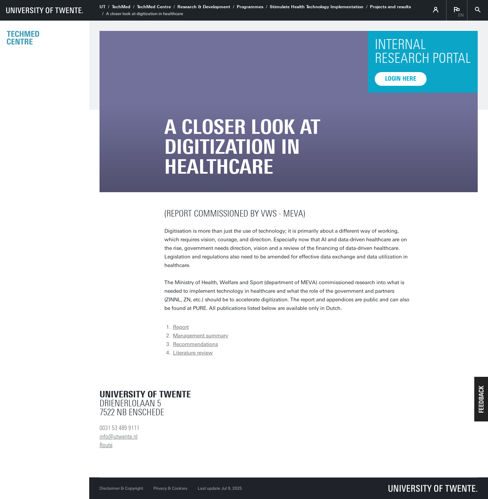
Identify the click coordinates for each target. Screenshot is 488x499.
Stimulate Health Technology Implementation (316, 6)
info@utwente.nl (119, 436)
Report (181, 327)
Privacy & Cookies (170, 488)
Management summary (200, 336)
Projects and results (390, 6)
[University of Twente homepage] (44, 10)
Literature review (193, 353)
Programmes (250, 6)
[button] (481, 399)
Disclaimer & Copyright (121, 488)
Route (106, 445)
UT (102, 6)
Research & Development (203, 6)
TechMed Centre (154, 6)
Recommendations (195, 344)
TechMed (121, 6)
